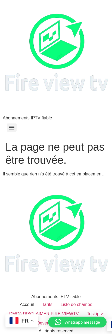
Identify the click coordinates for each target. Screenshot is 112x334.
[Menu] (12, 127)
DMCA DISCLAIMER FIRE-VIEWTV (44, 313)
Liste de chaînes (76, 304)
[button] (77, 322)
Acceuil (27, 304)
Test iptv (95, 313)
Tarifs (47, 304)
